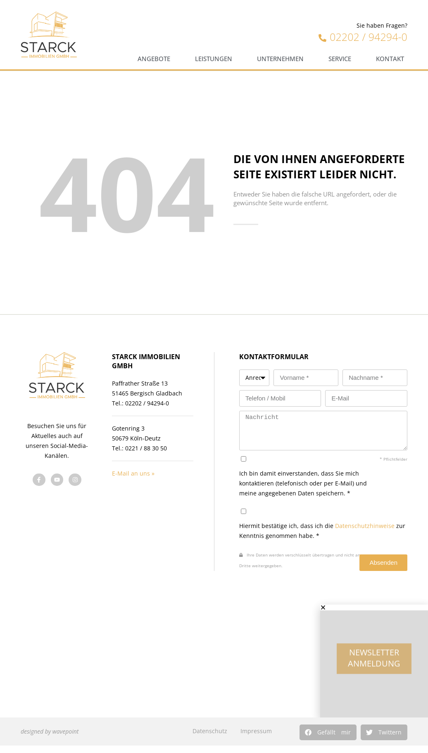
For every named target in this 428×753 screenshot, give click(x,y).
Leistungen (213, 58)
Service (339, 58)
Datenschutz (210, 731)
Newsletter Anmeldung (374, 664)
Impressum (256, 731)
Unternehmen (280, 58)
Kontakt (390, 58)
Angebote (154, 58)
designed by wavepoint (49, 731)
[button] (328, 732)
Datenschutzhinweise (365, 526)
